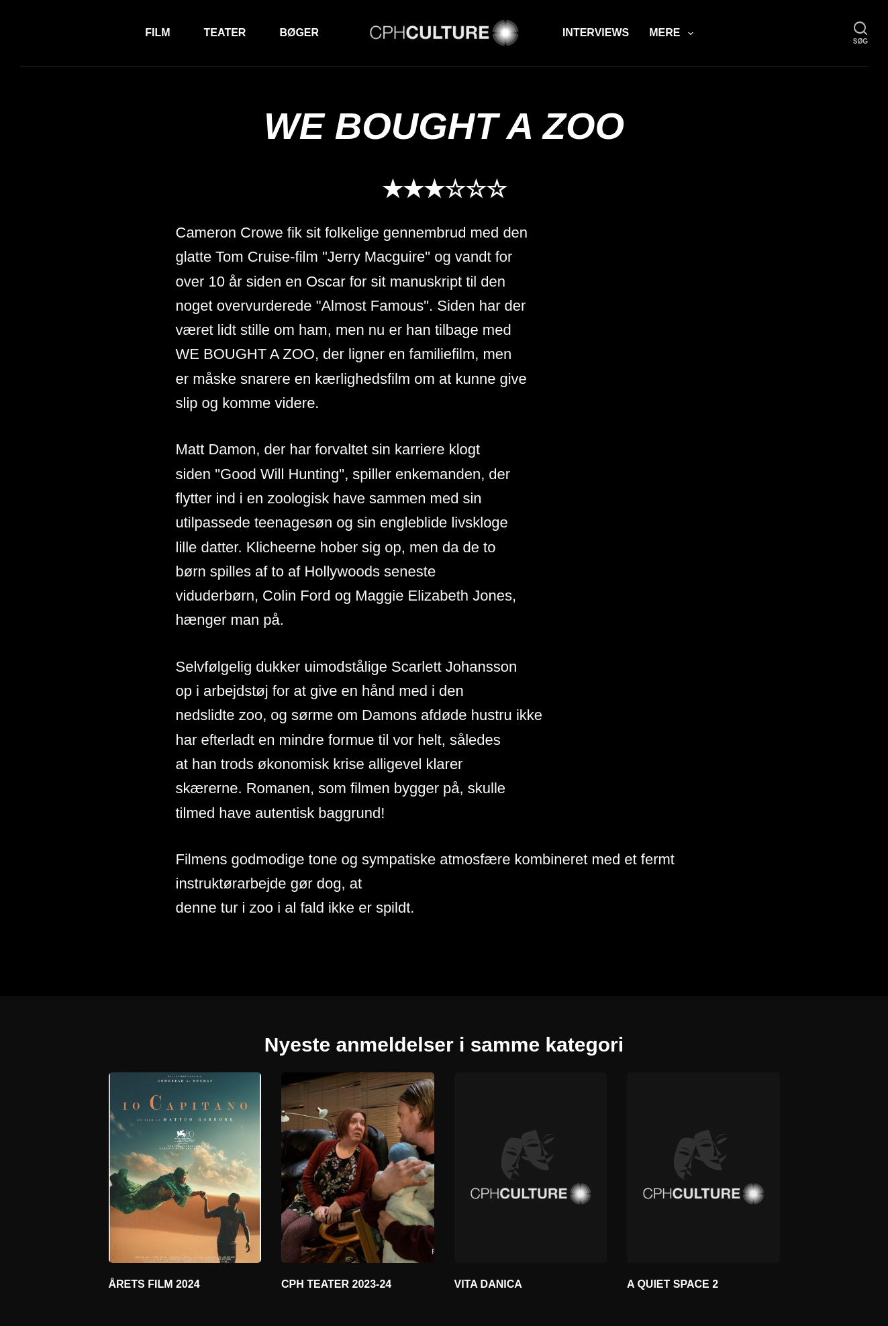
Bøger (299, 32)
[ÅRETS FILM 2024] (185, 1167)
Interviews (595, 32)
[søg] (860, 33)
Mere (673, 34)
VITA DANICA (488, 1284)
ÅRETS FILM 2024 (154, 1284)
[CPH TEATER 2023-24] (357, 1167)
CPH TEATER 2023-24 (336, 1284)
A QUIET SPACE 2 (672, 1284)
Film (157, 32)
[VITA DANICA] (530, 1167)
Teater (225, 32)
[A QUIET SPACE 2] (703, 1167)
